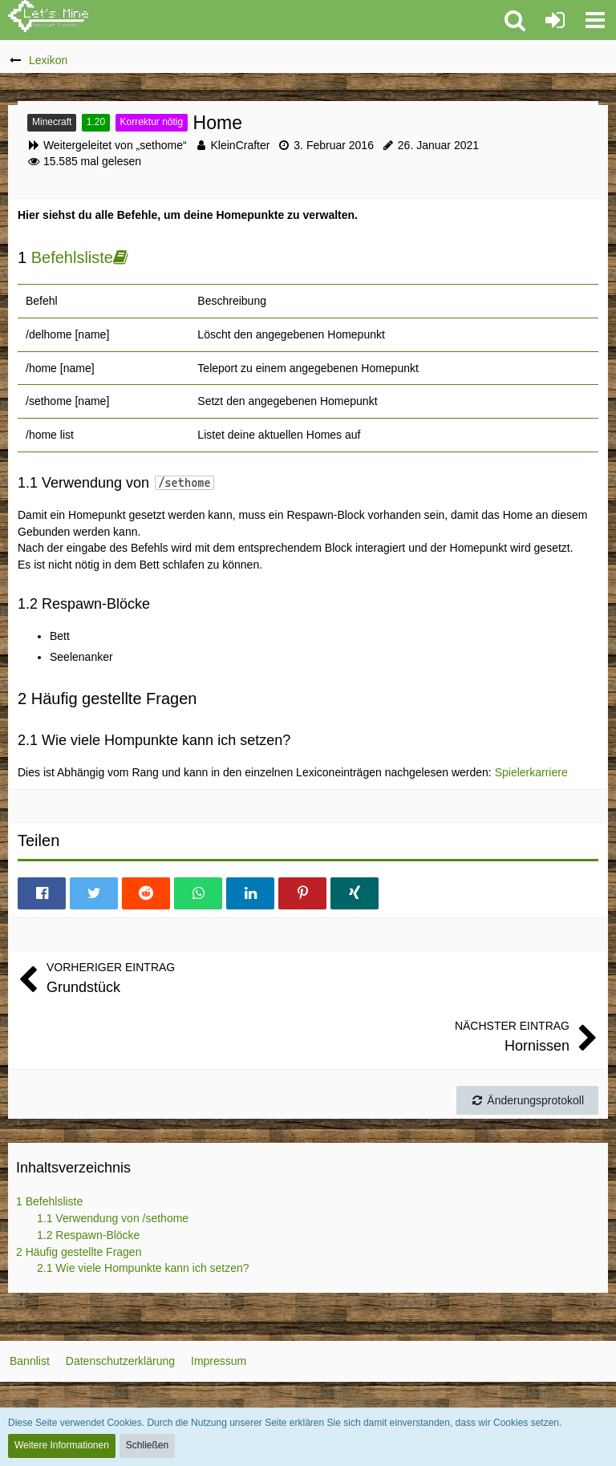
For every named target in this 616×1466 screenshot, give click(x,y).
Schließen (147, 1445)
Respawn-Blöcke (88, 1235)
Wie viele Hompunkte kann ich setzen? (143, 1267)
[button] (595, 20)
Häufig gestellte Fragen (78, 1251)
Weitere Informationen (61, 1445)
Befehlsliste (72, 257)
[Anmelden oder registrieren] (555, 20)
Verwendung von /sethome (112, 1218)
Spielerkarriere (531, 772)
